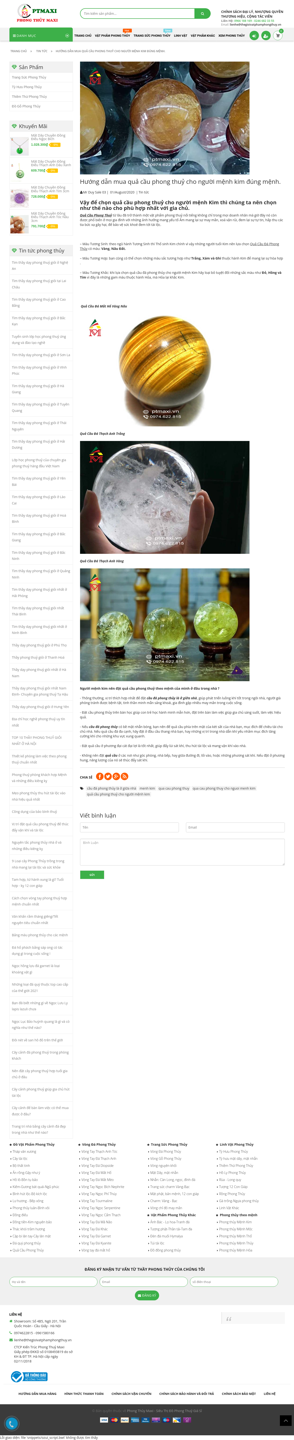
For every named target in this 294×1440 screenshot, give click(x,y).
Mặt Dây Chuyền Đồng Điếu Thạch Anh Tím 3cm (50, 189)
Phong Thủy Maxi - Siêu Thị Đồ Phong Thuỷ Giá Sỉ (164, 1411)
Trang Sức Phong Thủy (29, 77)
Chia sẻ (86, 777)
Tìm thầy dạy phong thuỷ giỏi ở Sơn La (41, 355)
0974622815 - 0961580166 (34, 1333)
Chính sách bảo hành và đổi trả (186, 1394)
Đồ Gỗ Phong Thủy (26, 106)
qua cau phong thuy (174, 788)
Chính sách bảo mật (239, 1394)
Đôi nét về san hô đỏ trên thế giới (37, 1040)
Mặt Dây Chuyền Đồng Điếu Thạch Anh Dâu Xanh (51, 163)
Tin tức (144, 192)
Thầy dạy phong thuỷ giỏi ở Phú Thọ (39, 645)
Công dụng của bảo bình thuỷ (34, 811)
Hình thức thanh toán (84, 1394)
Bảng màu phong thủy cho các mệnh (40, 935)
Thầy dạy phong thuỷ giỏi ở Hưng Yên (40, 706)
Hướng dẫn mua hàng (37, 1394)
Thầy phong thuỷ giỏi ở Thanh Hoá (38, 657)
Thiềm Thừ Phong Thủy (29, 96)
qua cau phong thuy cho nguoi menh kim (224, 788)
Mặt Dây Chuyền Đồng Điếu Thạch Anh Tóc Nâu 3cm (50, 217)
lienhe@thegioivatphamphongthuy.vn (43, 1340)
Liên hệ (269, 1394)
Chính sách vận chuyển (132, 1394)
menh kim (147, 788)
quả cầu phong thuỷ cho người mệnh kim (118, 794)
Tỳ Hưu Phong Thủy (27, 87)
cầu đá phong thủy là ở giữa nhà (111, 788)
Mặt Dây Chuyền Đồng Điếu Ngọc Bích (48, 137)
